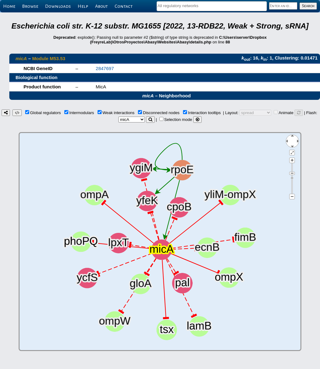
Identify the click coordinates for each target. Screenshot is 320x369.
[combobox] (212, 6)
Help (83, 6)
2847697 (105, 68)
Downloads (58, 6)
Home (9, 6)
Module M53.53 (48, 58)
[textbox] (212, 5)
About (101, 6)
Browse (30, 6)
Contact (124, 6)
